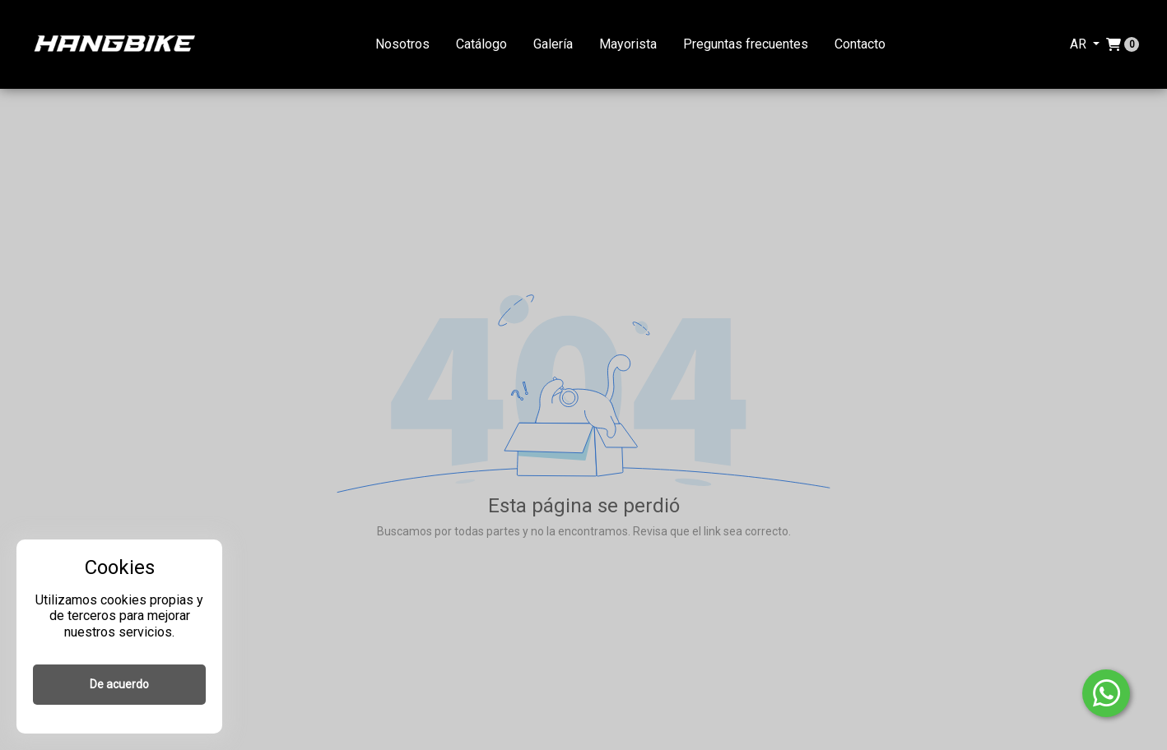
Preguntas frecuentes (745, 44)
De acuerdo (119, 684)
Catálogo (481, 44)
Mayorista (628, 44)
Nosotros (402, 44)
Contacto (860, 44)
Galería (553, 44)
